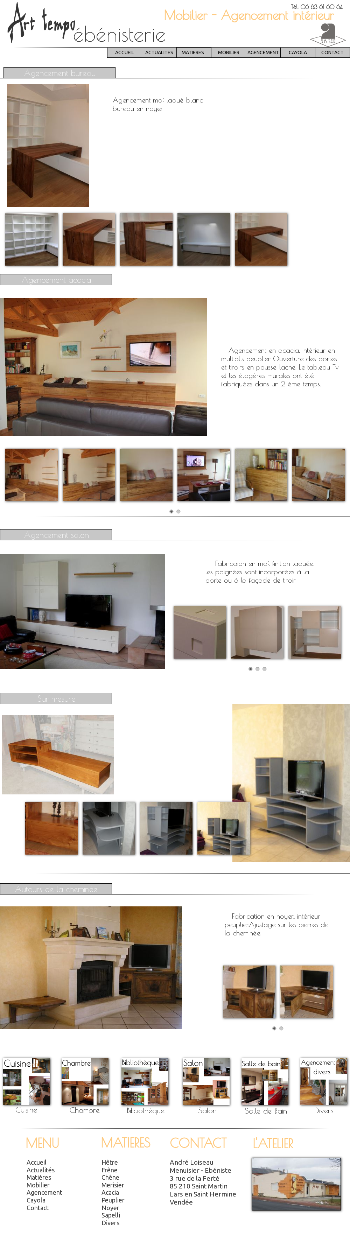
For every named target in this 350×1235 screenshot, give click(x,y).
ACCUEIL (124, 52)
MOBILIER (228, 52)
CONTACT (332, 52)
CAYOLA (298, 52)
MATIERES (193, 52)
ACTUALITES (159, 52)
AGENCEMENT (263, 52)
